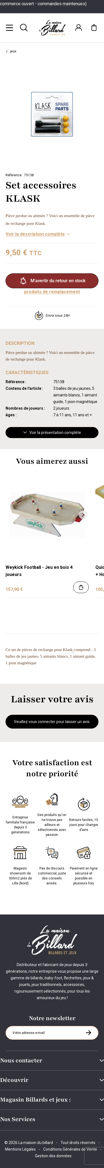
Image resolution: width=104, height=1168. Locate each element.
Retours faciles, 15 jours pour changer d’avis (83, 813)
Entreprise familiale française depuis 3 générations (20, 813)
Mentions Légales (20, 1149)
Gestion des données (53, 1156)
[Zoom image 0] (52, 114)
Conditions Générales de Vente (70, 1149)
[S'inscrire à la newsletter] (88, 1032)
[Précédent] (11, 514)
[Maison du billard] (52, 28)
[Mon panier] (94, 27)
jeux (11, 51)
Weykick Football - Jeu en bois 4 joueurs (39, 571)
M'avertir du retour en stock (52, 280)
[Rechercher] (24, 27)
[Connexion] (78, 27)
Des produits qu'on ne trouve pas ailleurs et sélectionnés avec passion (51, 813)
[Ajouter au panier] (81, 587)
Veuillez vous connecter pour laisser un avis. (52, 721)
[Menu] (9, 27)
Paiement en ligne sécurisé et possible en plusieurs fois (84, 864)
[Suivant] (100, 114)
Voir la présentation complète (52, 432)
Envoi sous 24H (52, 315)
